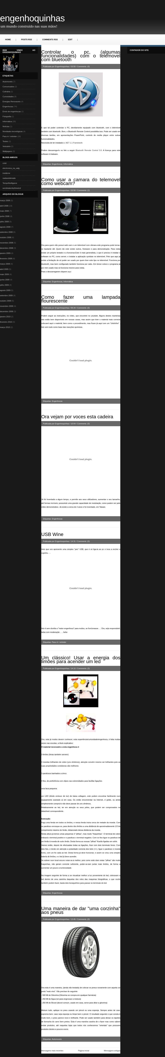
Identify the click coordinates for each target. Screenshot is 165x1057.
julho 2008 (4, 222)
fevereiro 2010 (6, 322)
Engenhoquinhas (32, 18)
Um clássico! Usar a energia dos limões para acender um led (80, 659)
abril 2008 (4, 206)
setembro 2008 (6, 232)
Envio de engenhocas (12, 111)
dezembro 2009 (6, 311)
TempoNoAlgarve (10, 183)
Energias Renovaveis (11, 101)
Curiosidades (8, 97)
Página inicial (83, 1051)
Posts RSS (26, 39)
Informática (7, 121)
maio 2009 (4, 274)
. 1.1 (73, 143)
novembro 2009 (6, 306)
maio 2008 (4, 211)
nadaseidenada (9, 178)
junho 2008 (4, 216)
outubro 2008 (5, 237)
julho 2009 (4, 285)
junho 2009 (4, 280)
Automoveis (7, 82)
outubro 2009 (5, 301)
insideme (6, 173)
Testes (5, 141)
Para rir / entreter (10, 136)
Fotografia (7, 116)
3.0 (89, 150)
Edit (70, 39)
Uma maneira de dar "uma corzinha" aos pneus (80, 910)
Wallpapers (7, 151)
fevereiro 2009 (6, 259)
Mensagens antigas (112, 1051)
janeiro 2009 (5, 253)
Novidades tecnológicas (13, 131)
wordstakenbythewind (12, 188)
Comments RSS (50, 39)
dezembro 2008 (6, 248)
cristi (5, 163)
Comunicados (8, 87)
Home (8, 39)
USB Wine (52, 534)
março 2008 (5, 200)
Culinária (6, 92)
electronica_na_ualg (11, 168)
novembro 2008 (6, 243)
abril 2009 (4, 269)
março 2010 (5, 327)
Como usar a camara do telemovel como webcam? (80, 181)
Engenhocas (8, 106)
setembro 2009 (6, 295)
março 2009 (5, 264)
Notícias (6, 126)
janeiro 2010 (5, 317)
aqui (69, 272)
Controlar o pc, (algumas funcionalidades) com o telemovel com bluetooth (80, 55)
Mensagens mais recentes (52, 1051)
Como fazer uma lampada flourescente (80, 299)
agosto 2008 (5, 227)
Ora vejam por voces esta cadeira (77, 416)
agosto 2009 (5, 290)
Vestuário (6, 146)
